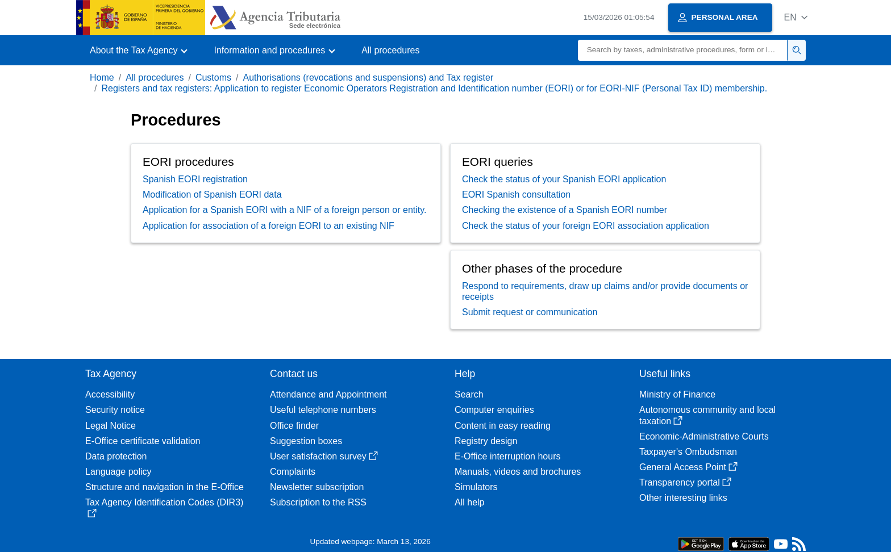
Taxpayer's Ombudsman (688, 452)
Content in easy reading (503, 425)
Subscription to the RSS (318, 502)
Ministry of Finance (677, 394)
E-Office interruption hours (507, 456)
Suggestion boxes (306, 441)
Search (469, 394)
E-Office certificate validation (142, 441)
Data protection (116, 456)
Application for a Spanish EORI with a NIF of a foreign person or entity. (285, 210)
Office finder (294, 425)
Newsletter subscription (317, 487)
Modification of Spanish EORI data (212, 194)
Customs (213, 77)
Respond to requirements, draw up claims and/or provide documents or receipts (605, 291)
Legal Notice (110, 425)
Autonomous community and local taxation (707, 415)
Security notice (115, 410)
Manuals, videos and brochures (518, 471)
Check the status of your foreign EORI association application (585, 226)
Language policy (118, 471)
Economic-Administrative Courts (704, 436)
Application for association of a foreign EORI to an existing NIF (268, 226)
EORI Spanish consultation (516, 194)
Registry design (486, 441)
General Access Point (688, 467)
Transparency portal (685, 482)
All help (469, 502)
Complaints (292, 471)
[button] (796, 17)
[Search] (683, 50)
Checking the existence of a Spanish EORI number (564, 210)
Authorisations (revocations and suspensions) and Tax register (368, 77)
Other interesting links (683, 498)
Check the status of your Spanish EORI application (564, 179)
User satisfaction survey (324, 456)
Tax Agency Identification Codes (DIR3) (164, 507)
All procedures (390, 50)
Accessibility (110, 394)
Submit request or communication (529, 312)
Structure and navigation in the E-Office (164, 487)
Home (102, 77)
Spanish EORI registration (195, 179)
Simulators (476, 487)
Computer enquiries (494, 410)
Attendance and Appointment (328, 394)
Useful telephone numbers (323, 410)
